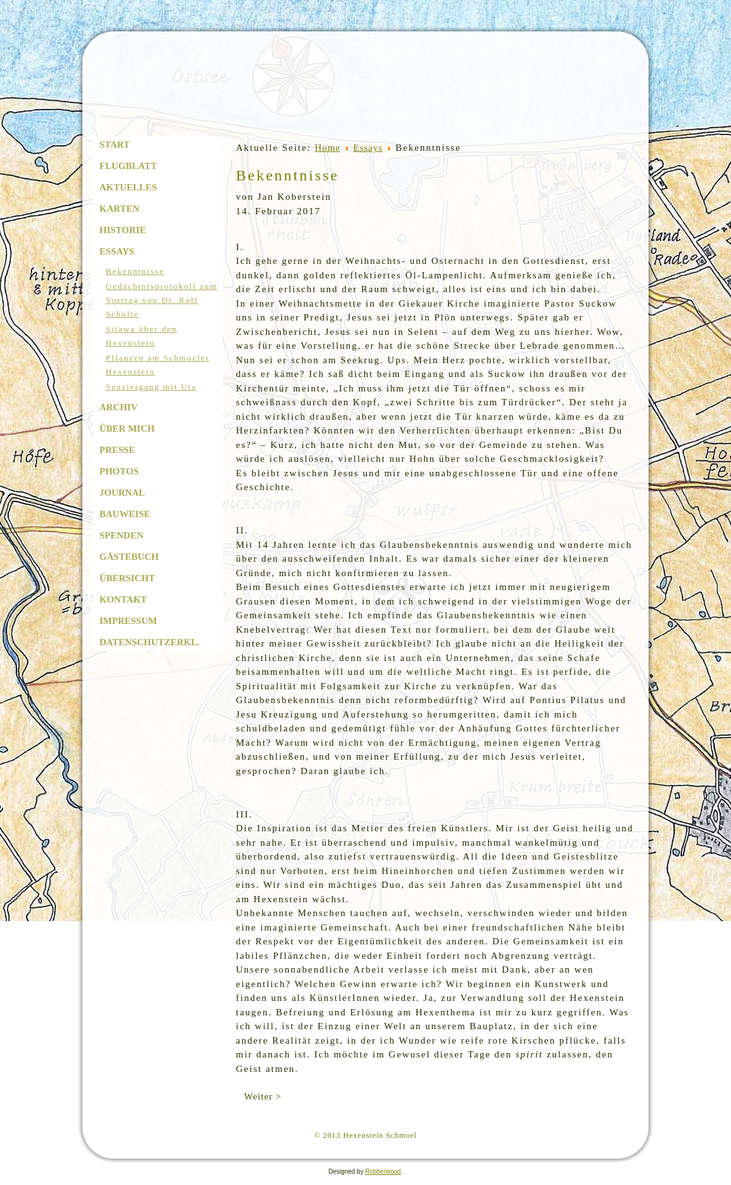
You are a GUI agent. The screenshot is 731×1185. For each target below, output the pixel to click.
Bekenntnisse (135, 271)
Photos (118, 471)
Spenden (121, 535)
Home (327, 148)
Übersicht (127, 578)
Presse (117, 450)
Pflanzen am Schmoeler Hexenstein (157, 364)
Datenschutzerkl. (149, 642)
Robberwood (383, 1171)
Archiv (118, 407)
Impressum (128, 621)
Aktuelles (128, 187)
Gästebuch (129, 557)
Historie (122, 230)
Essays (116, 251)
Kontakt (123, 599)
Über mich (127, 428)
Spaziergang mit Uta (151, 386)
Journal (122, 493)
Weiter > (263, 1096)
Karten (119, 209)
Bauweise (124, 514)
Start (114, 144)
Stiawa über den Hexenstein (141, 335)
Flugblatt (128, 166)
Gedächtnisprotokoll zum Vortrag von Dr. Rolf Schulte (162, 300)
